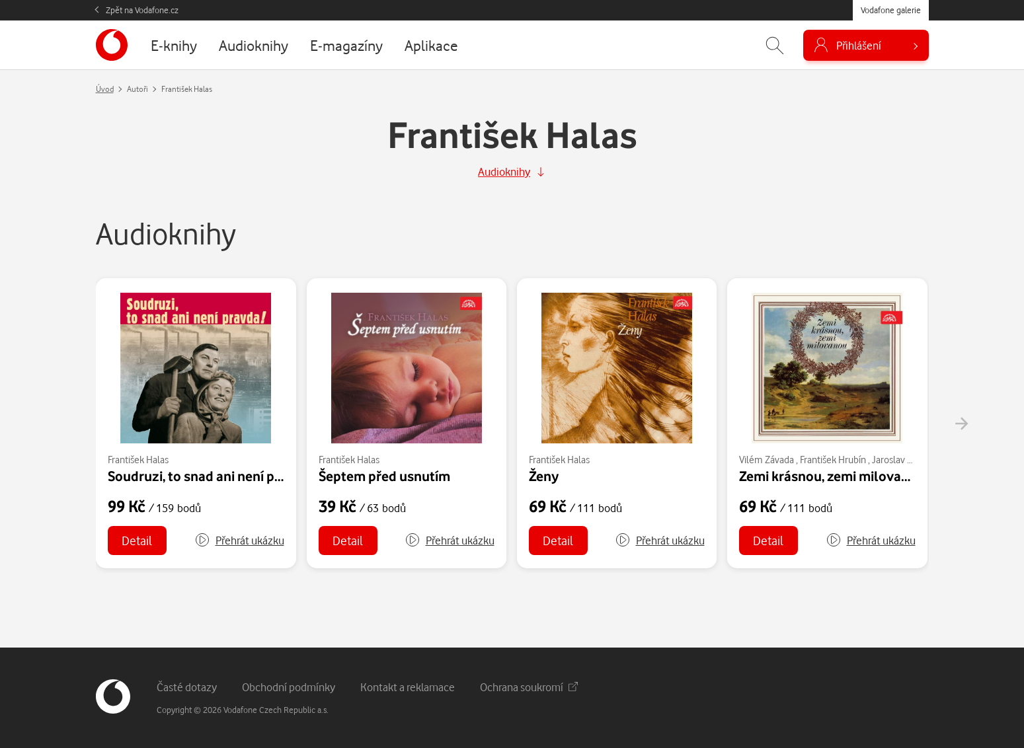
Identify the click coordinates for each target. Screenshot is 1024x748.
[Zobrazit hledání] (775, 45)
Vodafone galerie (891, 10)
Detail (137, 540)
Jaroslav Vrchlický (907, 459)
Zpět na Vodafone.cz (142, 10)
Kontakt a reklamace (407, 687)
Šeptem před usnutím (384, 475)
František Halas (138, 459)
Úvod (105, 89)
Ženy (544, 475)
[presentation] (961, 423)
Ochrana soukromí (529, 687)
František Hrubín (833, 459)
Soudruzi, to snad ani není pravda (208, 475)
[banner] (112, 45)
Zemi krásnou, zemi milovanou (832, 475)
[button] (239, 540)
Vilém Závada (766, 459)
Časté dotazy (187, 687)
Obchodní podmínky (288, 687)
